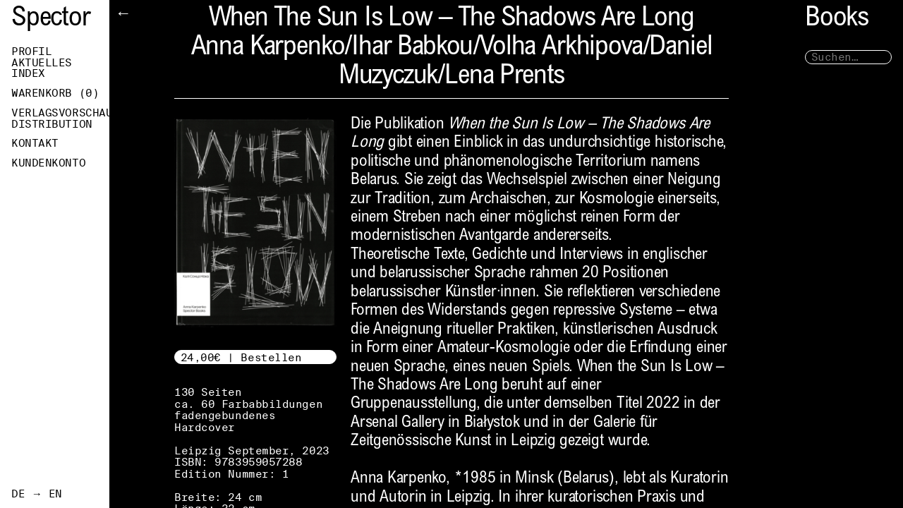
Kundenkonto (48, 163)
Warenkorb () (55, 93)
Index (28, 73)
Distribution (51, 124)
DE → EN (36, 494)
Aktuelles (41, 62)
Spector (50, 19)
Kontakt (35, 143)
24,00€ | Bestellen (241, 357)
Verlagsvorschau (60, 113)
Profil (31, 51)
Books (836, 19)
